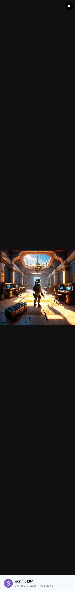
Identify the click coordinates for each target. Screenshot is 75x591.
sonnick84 (24, 581)
